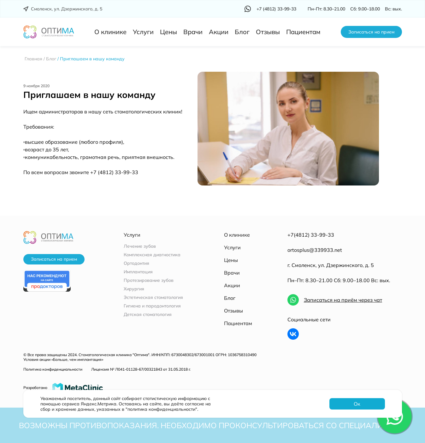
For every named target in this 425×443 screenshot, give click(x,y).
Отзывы (268, 32)
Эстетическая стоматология (153, 297)
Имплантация (138, 272)
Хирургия (134, 289)
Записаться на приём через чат (343, 300)
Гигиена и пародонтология (152, 306)
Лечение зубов (140, 246)
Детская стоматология (148, 314)
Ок (357, 404)
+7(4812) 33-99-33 (310, 235)
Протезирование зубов (149, 280)
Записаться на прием (371, 32)
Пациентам (303, 32)
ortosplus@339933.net (314, 250)
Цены (168, 32)
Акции (218, 32)
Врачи (193, 32)
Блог (242, 32)
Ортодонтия (136, 263)
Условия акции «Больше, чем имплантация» (63, 359)
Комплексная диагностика (152, 255)
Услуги (143, 32)
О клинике (110, 32)
